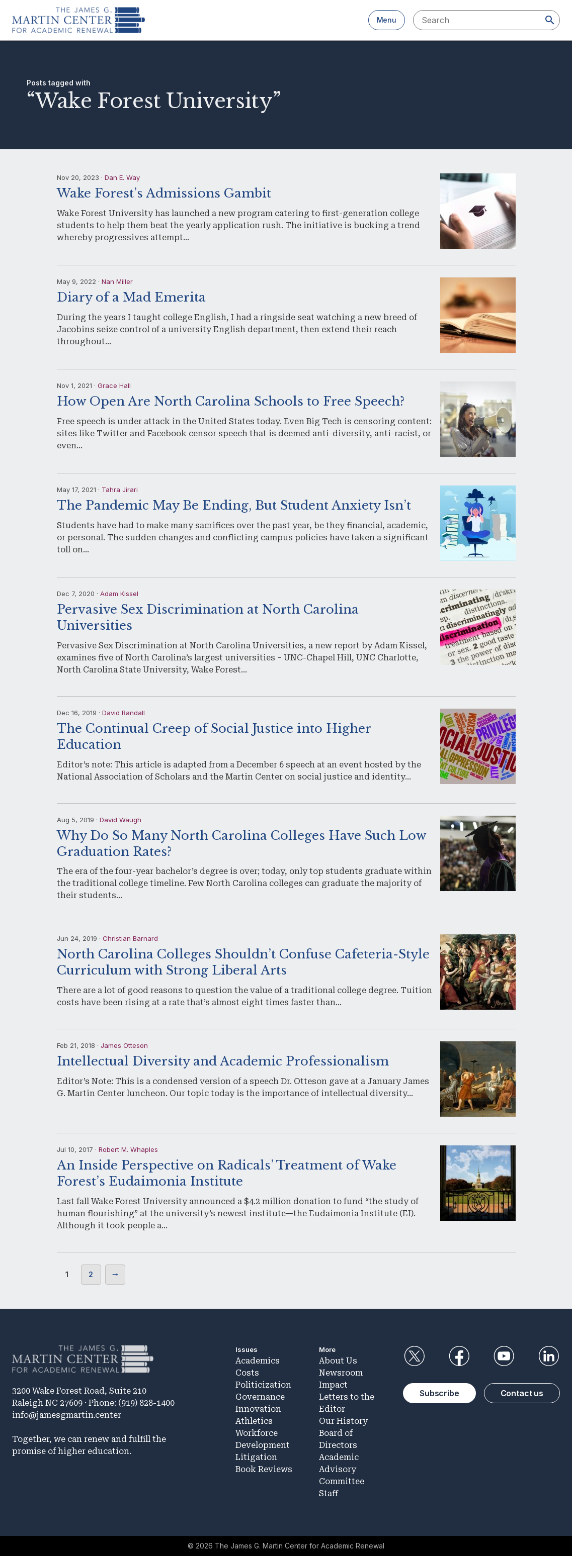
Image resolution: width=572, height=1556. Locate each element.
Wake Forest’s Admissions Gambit (164, 193)
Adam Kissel (119, 594)
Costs (247, 1373)
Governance (260, 1397)
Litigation (256, 1457)
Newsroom (341, 1373)
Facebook (459, 1356)
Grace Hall (114, 385)
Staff (328, 1493)
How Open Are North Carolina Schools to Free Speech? (230, 401)
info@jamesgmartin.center (66, 1415)
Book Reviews (263, 1469)
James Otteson (124, 1045)
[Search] (550, 20)
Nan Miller (117, 281)
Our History (343, 1421)
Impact (333, 1385)
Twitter (414, 1356)
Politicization (263, 1385)
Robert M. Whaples (128, 1149)
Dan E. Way (122, 177)
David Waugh (120, 820)
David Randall (123, 713)
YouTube (504, 1356)
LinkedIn (549, 1356)
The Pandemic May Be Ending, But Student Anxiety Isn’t (234, 505)
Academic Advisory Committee (341, 1469)
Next (115, 1275)
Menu (386, 20)
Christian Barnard (130, 938)
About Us (338, 1361)
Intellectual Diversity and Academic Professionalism (223, 1061)
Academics (257, 1361)
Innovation (258, 1409)
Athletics (254, 1421)
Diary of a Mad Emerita (131, 297)
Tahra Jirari (120, 489)
